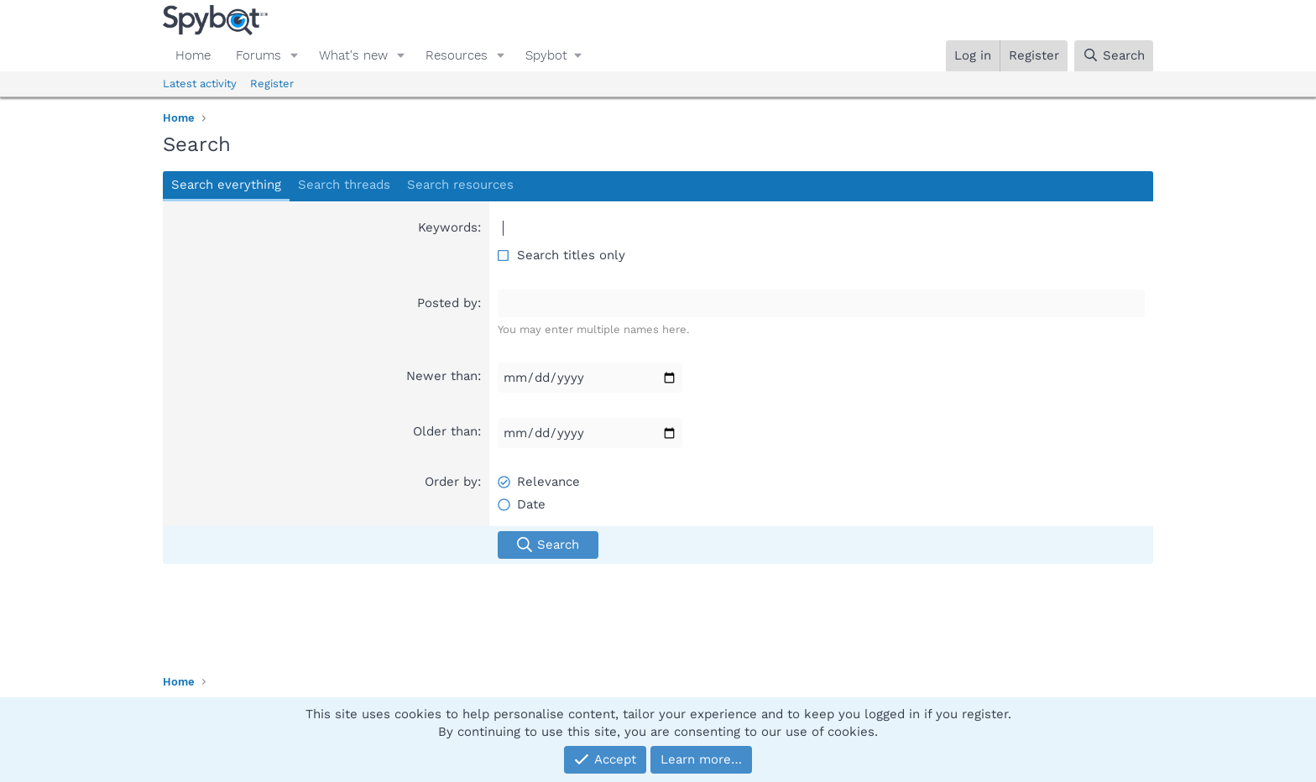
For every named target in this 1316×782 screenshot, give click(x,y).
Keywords (448, 227)
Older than (445, 431)
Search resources (460, 184)
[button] (294, 55)
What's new (353, 55)
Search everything (226, 184)
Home (193, 55)
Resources (457, 55)
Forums (258, 55)
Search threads (344, 184)
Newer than (442, 375)
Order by (451, 481)
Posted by (447, 302)
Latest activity (200, 83)
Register (272, 83)
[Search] (1113, 55)
